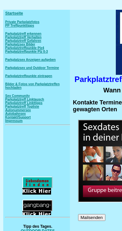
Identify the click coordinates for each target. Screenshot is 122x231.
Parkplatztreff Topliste (22, 106)
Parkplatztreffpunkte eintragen (28, 76)
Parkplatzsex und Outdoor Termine (32, 68)
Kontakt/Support (18, 117)
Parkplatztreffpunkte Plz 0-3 (26, 51)
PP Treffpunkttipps (19, 25)
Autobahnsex (15, 114)
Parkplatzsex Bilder (20, 44)
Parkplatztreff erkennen (23, 33)
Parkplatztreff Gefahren (23, 41)
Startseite (14, 13)
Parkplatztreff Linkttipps (23, 103)
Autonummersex (18, 110)
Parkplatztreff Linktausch (24, 99)
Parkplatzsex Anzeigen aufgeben (30, 59)
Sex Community (17, 96)
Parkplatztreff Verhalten (23, 37)
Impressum (13, 121)
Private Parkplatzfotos (22, 22)
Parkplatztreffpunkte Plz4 (24, 48)
